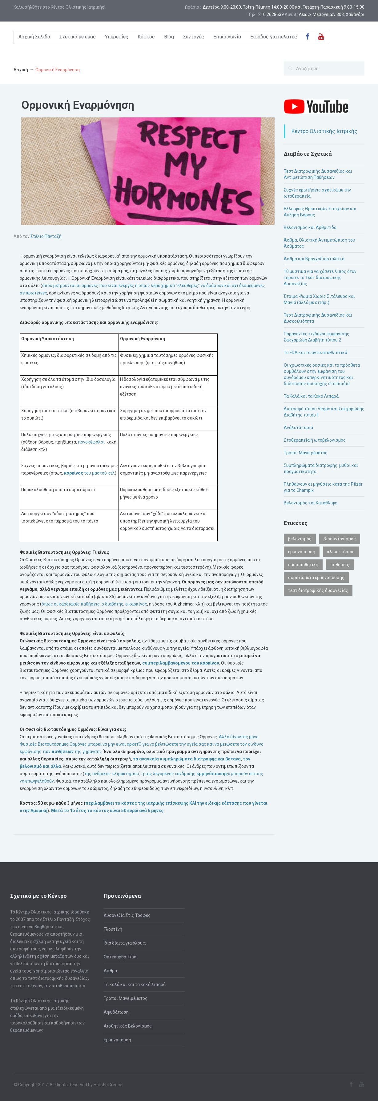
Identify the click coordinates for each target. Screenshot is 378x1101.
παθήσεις (339, 564)
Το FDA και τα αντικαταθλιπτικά (315, 352)
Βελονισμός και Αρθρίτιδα (310, 227)
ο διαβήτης (112, 604)
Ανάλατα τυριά (298, 427)
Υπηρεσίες (116, 37)
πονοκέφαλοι (91, 442)
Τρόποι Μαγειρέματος (306, 452)
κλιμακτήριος (341, 551)
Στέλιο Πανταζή (46, 236)
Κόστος (146, 37)
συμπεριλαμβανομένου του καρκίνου (180, 663)
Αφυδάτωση (116, 1012)
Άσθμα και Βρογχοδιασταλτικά (314, 258)
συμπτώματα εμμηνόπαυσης (316, 577)
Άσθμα (110, 970)
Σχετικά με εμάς (77, 37)
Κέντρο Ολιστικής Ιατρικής (324, 131)
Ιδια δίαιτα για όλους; (125, 943)
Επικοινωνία (227, 37)
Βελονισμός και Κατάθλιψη (310, 502)
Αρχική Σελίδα (34, 37)
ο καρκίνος (135, 604)
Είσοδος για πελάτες (273, 37)
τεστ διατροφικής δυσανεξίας (318, 590)
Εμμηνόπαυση (117, 1039)
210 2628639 (271, 14)
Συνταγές (193, 37)
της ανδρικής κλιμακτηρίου (111, 773)
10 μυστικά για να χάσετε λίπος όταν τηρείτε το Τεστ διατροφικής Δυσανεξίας (320, 277)
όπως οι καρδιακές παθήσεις (71, 604)
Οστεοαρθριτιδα (120, 956)
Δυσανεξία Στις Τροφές (127, 915)
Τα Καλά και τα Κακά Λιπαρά (311, 396)
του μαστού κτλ (89, 473)
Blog (169, 37)
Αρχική (21, 69)
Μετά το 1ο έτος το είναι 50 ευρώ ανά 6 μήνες (106, 810)
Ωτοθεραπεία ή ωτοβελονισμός (315, 440)
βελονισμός (300, 538)
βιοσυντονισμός (340, 538)
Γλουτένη (113, 929)
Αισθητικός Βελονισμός (128, 1026)
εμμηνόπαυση (301, 551)
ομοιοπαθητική (303, 564)
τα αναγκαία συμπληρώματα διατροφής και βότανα (186, 758)
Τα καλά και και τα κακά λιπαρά (135, 984)
